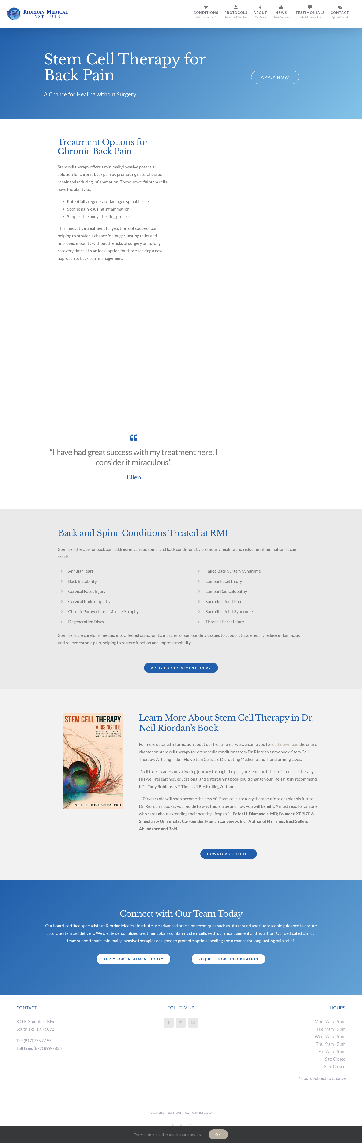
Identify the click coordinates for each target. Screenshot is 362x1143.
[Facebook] (169, 1023)
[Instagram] (193, 1023)
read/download (285, 744)
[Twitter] (181, 1023)
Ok (218, 1134)
